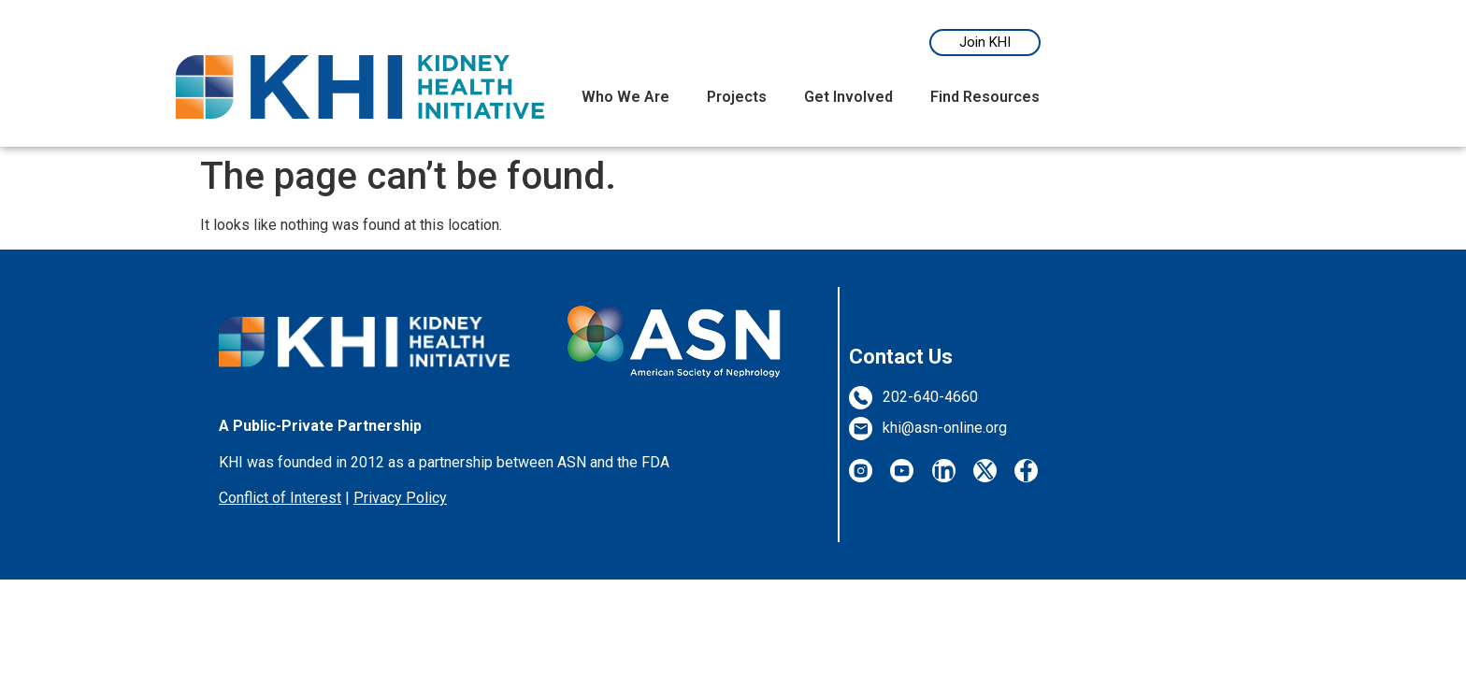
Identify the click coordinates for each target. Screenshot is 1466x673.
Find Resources (985, 97)
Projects (737, 97)
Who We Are (625, 97)
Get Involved (848, 97)
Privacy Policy (400, 498)
